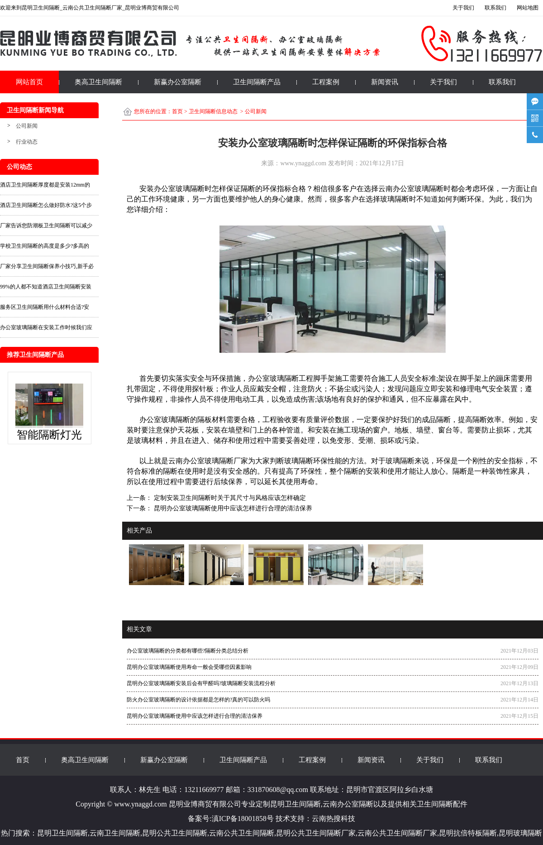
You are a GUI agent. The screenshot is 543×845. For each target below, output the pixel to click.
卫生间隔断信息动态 (213, 111)
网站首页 (29, 82)
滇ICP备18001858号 (243, 818)
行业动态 (27, 142)
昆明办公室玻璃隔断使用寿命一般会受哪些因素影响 (189, 667)
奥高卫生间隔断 (98, 82)
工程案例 (325, 82)
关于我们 (443, 82)
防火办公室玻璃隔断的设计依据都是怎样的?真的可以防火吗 (198, 699)
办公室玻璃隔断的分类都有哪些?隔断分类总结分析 (187, 651)
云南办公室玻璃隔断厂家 (208, 461)
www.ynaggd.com (303, 163)
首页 (177, 111)
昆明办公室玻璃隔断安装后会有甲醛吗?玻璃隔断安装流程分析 (201, 683)
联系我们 (502, 82)
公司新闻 (27, 126)
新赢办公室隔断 (177, 82)
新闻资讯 (384, 82)
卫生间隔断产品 (257, 82)
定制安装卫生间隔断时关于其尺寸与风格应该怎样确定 (229, 498)
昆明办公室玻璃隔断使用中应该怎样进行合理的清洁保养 (232, 508)
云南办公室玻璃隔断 (410, 188)
